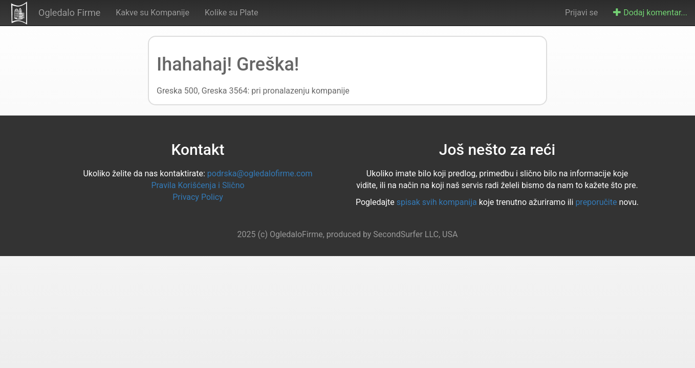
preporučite (596, 202)
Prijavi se (581, 12)
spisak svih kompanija (437, 202)
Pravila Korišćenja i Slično (197, 185)
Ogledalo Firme (69, 12)
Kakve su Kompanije (152, 12)
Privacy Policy (197, 197)
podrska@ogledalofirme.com (260, 173)
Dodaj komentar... (650, 12)
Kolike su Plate (231, 12)
